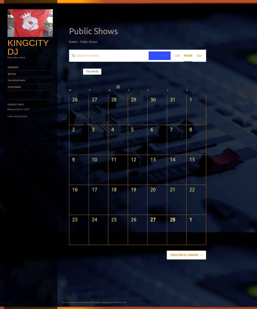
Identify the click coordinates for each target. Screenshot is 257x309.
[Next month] (78, 71)
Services (12, 74)
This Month (92, 71)
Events (73, 41)
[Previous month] (71, 71)
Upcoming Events (16, 80)
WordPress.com (119, 302)
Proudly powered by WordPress (77, 302)
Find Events (159, 55)
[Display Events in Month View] (188, 56)
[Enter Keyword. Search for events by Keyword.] (109, 56)
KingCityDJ (28, 47)
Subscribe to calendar (184, 254)
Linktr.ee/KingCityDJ (17, 116)
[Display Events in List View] (177, 56)
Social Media (14, 87)
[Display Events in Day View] (199, 56)
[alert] (137, 86)
